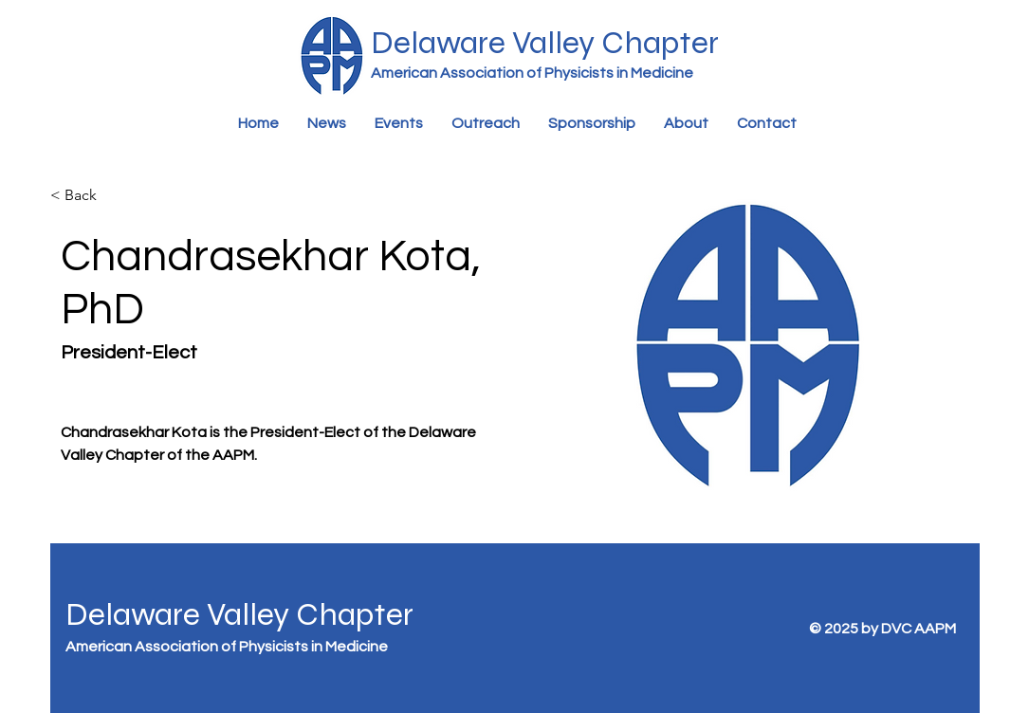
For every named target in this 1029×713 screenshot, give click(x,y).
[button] (398, 123)
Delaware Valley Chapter (239, 614)
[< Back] (81, 196)
